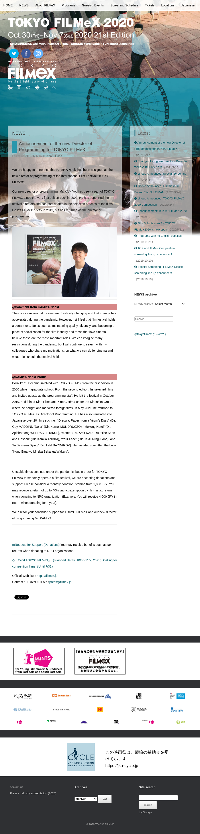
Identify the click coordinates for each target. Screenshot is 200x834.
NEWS (24, 5)
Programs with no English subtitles (158, 235)
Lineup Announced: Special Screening (160, 173)
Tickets (150, 5)
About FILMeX (45, 5)
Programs (68, 5)
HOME (8, 5)
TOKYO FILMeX (52, 156)
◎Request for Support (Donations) (36, 544)
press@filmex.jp (60, 582)
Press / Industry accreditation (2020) (33, 793)
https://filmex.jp (47, 576)
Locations (168, 5)
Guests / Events (93, 5)
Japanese (188, 5)
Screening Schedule (124, 5)
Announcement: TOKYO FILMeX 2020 (160, 211)
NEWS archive (143, 304)
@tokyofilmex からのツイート (153, 334)
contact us (16, 787)
